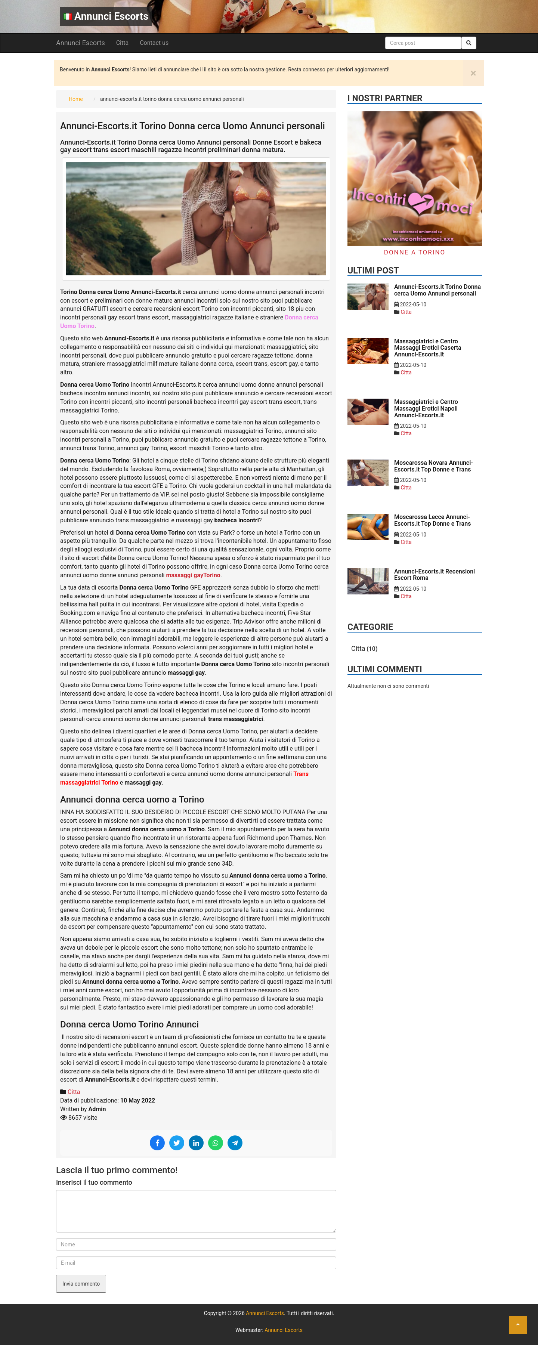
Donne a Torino (415, 252)
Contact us (154, 42)
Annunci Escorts (106, 16)
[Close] (473, 73)
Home (76, 99)
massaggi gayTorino (193, 575)
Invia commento (81, 1284)
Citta (122, 42)
